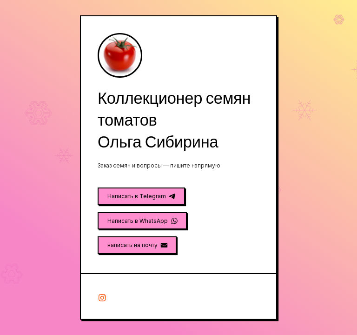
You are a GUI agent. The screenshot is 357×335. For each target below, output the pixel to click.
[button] (141, 196)
